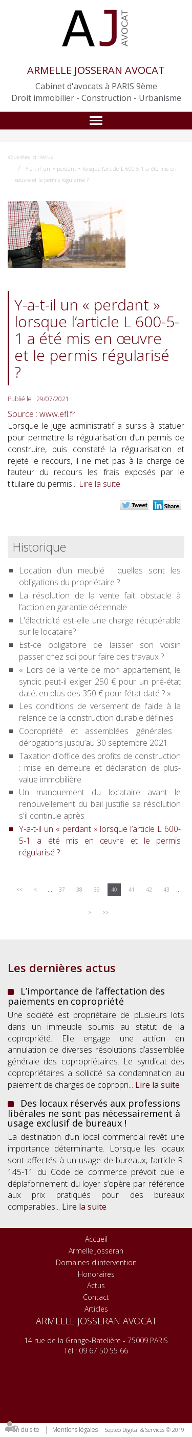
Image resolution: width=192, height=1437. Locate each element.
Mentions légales (75, 1429)
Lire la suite (99, 483)
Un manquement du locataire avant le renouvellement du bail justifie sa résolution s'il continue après (100, 804)
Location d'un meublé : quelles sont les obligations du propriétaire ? (100, 576)
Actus (46, 157)
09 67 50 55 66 (103, 1350)
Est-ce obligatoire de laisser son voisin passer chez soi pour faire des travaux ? (100, 650)
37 (62, 889)
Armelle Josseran (96, 1251)
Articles (96, 1309)
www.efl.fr (57, 414)
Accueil (96, 1239)
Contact (96, 1297)
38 (79, 889)
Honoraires (96, 1274)
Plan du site (23, 1429)
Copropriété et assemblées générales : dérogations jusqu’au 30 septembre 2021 (100, 736)
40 (114, 889)
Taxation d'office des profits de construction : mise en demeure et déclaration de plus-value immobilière (100, 767)
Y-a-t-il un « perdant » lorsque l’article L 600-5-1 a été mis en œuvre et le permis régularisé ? (100, 840)
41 (132, 889)
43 (166, 889)
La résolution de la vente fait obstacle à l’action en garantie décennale (100, 601)
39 (97, 889)
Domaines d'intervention (96, 1262)
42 (149, 889)
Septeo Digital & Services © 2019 (144, 1429)
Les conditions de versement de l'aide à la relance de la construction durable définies (100, 711)
